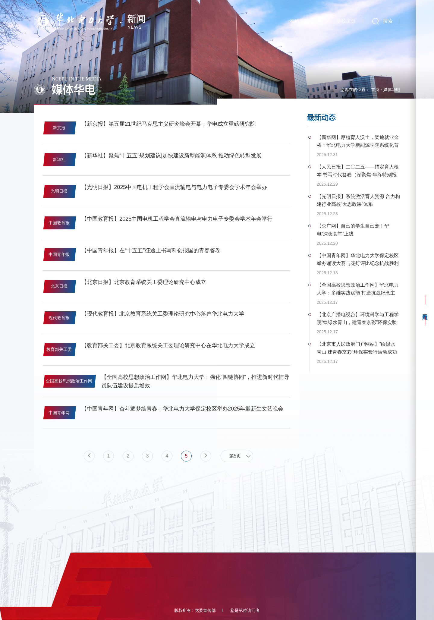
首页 (375, 89)
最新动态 (321, 117)
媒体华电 (391, 89)
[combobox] (236, 456)
